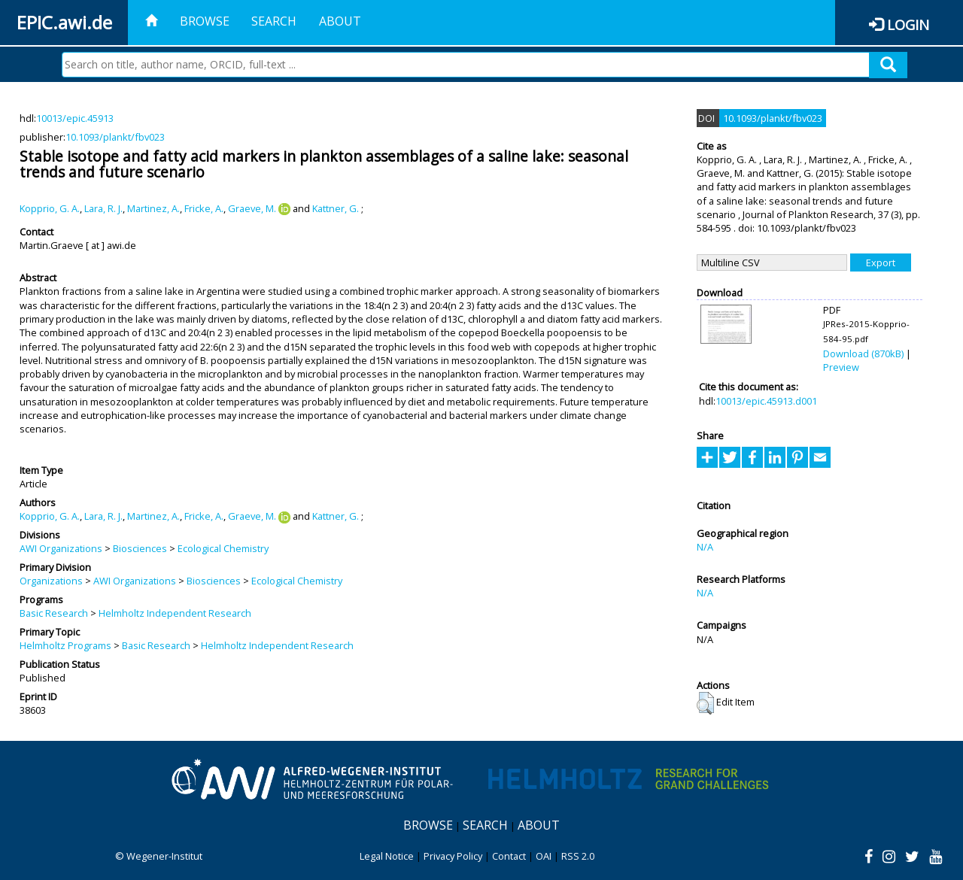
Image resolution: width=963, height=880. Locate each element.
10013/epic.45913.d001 (766, 401)
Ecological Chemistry (223, 548)
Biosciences (140, 548)
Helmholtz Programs (65, 645)
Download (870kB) (863, 353)
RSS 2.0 (577, 856)
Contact (509, 856)
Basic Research (54, 613)
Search (273, 21)
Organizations (51, 580)
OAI (543, 856)
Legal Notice (387, 856)
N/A (705, 547)
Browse (204, 21)
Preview (841, 367)
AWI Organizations (61, 548)
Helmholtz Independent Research (175, 613)
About (340, 21)
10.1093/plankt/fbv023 (115, 137)
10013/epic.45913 (75, 118)
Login (908, 24)
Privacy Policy (453, 856)
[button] (705, 703)
